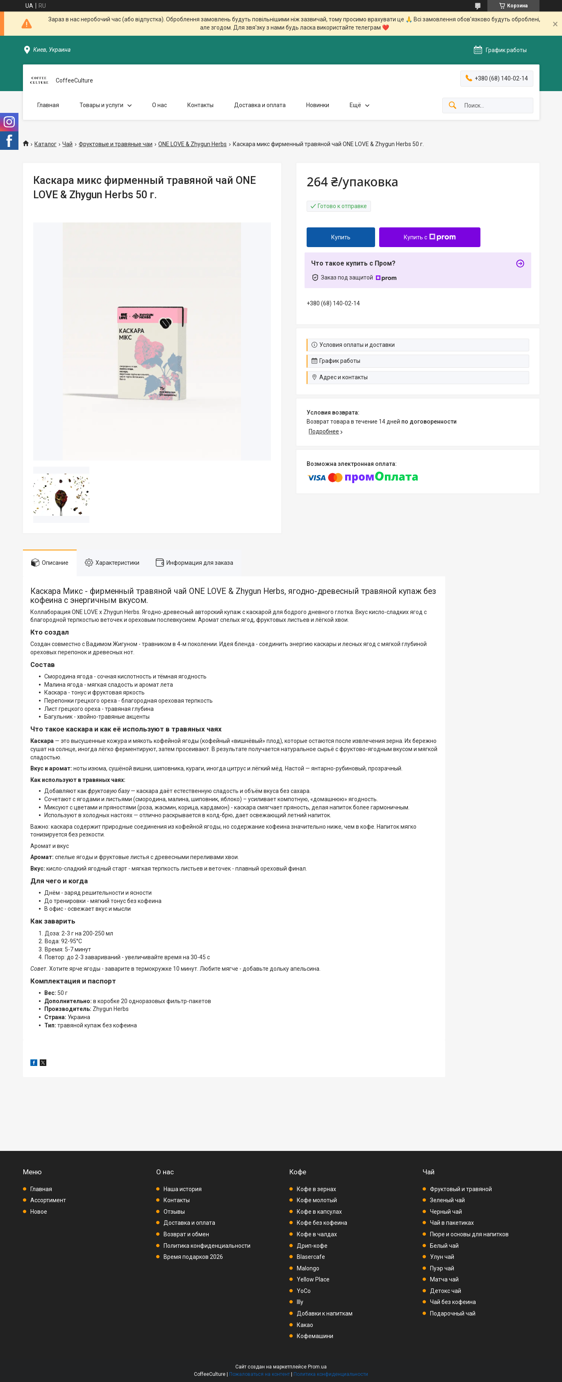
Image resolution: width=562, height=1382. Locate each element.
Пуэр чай (442, 1268)
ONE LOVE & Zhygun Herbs (192, 144)
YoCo (304, 1291)
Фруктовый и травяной (461, 1189)
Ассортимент (48, 1200)
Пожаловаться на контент (259, 1374)
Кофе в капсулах (319, 1211)
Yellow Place (313, 1279)
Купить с (430, 237)
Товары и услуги (101, 105)
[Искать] (452, 105)
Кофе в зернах (316, 1189)
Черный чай (446, 1211)
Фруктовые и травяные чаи (115, 144)
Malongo (308, 1268)
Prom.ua (317, 1367)
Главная (48, 105)
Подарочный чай (453, 1313)
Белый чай (444, 1245)
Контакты (200, 105)
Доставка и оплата (260, 105)
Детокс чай (445, 1291)
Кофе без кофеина (322, 1222)
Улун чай (442, 1257)
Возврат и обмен (186, 1234)
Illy (300, 1302)
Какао (305, 1325)
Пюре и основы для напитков (469, 1234)
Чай (67, 144)
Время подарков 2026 (193, 1257)
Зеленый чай (447, 1200)
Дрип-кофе (312, 1245)
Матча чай (444, 1279)
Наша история (183, 1189)
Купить (340, 237)
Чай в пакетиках (452, 1222)
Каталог (45, 144)
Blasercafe (311, 1257)
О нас (159, 105)
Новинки (317, 105)
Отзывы (174, 1211)
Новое (38, 1211)
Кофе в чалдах (317, 1234)
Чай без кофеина (453, 1302)
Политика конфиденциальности (207, 1245)
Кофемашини (315, 1336)
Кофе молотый (317, 1200)
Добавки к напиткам (325, 1313)
